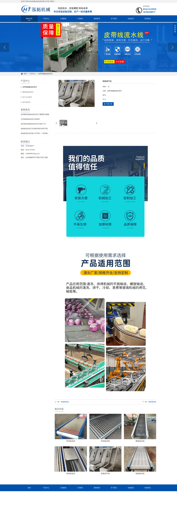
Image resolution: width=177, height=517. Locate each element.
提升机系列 (26, 102)
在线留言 (131, 18)
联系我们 (148, 18)
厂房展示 (80, 18)
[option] (88, 50)
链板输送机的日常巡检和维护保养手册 (34, 128)
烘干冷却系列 (27, 97)
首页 (29, 488)
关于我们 (114, 18)
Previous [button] (4, 50)
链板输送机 (65, 402)
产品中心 (46, 18)
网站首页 (29, 18)
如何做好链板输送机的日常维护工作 (33, 124)
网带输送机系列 (28, 92)
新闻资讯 (97, 18)
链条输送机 (152, 402)
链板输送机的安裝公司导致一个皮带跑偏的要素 (37, 133)
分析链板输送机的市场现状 (30, 119)
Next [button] (172, 50)
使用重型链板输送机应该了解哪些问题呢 (35, 114)
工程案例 (63, 18)
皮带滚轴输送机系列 (29, 87)
